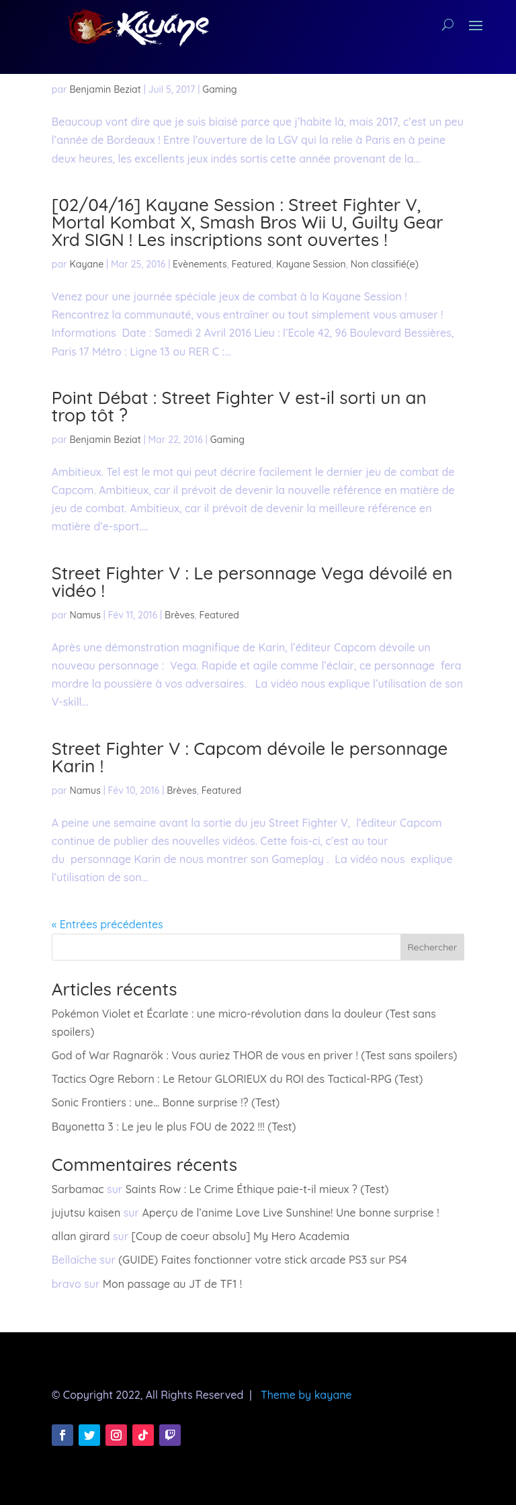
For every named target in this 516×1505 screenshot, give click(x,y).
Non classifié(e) (385, 264)
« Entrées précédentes (107, 924)
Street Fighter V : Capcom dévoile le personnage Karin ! (250, 757)
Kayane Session (311, 264)
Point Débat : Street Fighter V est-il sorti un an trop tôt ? (239, 406)
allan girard (81, 1236)
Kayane (86, 264)
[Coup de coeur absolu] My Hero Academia (241, 1236)
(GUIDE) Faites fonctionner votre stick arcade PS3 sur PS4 (262, 1259)
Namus (84, 615)
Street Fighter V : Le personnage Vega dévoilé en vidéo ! (252, 582)
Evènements (200, 264)
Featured (251, 264)
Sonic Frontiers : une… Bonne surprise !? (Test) (166, 1102)
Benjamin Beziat (104, 89)
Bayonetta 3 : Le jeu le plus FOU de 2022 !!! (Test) (174, 1126)
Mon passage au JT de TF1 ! (172, 1284)
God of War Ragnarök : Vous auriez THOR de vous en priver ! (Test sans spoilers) (255, 1055)
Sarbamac (78, 1189)
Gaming (219, 89)
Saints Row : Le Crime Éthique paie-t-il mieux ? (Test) (257, 1189)
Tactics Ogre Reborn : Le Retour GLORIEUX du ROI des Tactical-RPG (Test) (237, 1079)
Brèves (180, 615)
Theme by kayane (306, 1394)
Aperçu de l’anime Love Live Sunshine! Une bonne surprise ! (290, 1212)
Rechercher (432, 947)
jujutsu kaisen (86, 1212)
